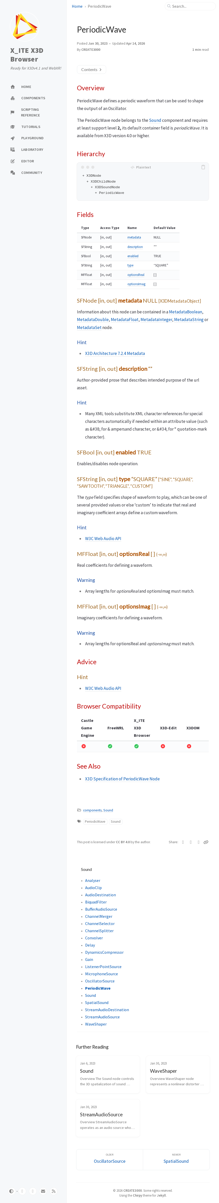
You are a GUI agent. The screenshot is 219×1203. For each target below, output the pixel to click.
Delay (90, 945)
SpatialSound (96, 1002)
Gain (89, 959)
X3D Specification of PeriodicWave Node (122, 779)
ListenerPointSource (103, 966)
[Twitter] (183, 842)
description (135, 247)
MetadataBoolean (185, 312)
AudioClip (93, 887)
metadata (134, 237)
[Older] (109, 1159)
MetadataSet (89, 327)
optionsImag (136, 284)
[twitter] (32, 1191)
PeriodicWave (95, 821)
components (92, 810)
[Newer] (176, 1159)
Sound (155, 120)
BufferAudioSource (101, 909)
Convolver (94, 937)
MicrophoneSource (101, 973)
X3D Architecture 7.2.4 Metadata (115, 353)
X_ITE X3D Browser (26, 54)
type (130, 265)
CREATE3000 (90, 49)
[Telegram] (199, 842)
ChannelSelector (100, 923)
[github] (22, 1191)
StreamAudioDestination (107, 1009)
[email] (43, 1191)
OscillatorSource (100, 980)
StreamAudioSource (102, 1016)
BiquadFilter (96, 901)
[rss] (53, 1191)
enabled (132, 256)
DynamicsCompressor (104, 952)
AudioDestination (100, 894)
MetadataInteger (156, 319)
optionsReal (135, 275)
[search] (192, 6)
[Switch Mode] (11, 1191)
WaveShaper (96, 1024)
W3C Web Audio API (103, 538)
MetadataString (189, 319)
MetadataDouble (93, 319)
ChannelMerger (98, 916)
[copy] (204, 167)
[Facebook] (191, 842)
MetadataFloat (124, 319)
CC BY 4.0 (123, 842)
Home (77, 6)
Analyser (92, 880)
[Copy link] (206, 842)
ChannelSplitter (99, 930)
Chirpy (137, 1195)
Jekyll (161, 1195)
